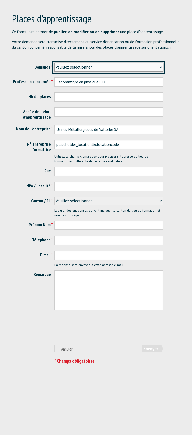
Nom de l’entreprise (33, 129)
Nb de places (39, 96)
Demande (42, 67)
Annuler (67, 349)
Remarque (42, 274)
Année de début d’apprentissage (37, 114)
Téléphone (41, 240)
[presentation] (92, 330)
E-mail (45, 255)
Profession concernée (32, 81)
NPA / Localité (38, 186)
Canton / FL (41, 201)
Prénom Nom (40, 224)
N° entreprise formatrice (39, 146)
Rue (47, 171)
